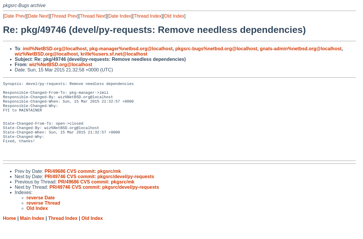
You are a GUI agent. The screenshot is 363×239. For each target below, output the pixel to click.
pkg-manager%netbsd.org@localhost (131, 48)
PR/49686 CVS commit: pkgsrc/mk (82, 186)
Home (9, 233)
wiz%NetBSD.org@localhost (46, 53)
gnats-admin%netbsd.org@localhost (301, 48)
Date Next (38, 16)
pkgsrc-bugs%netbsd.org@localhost (216, 48)
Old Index (174, 16)
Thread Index (147, 16)
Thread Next (93, 16)
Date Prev (14, 16)
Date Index (119, 16)
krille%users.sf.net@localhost (114, 53)
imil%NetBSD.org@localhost (54, 48)
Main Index (32, 233)
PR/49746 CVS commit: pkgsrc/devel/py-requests (99, 191)
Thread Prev (64, 16)
